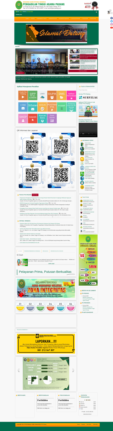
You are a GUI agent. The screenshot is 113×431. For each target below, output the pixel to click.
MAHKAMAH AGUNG (88, 200)
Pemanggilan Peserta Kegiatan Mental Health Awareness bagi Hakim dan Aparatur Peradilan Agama (40, 208)
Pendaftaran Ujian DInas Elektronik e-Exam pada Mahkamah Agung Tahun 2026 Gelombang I (39, 213)
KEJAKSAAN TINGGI (88, 208)
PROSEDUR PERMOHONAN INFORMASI (32, 251)
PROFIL (33, 18)
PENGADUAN (45, 251)
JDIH (84, 223)
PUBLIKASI (86, 18)
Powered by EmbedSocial (22, 329)
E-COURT (20, 251)
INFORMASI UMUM (42, 18)
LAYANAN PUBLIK (76, 18)
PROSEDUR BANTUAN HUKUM (57, 251)
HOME (27, 18)
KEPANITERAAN (53, 18)
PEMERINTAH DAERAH (88, 212)
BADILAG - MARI (87, 203)
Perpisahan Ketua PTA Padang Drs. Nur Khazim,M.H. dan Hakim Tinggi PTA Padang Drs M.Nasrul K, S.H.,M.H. (42, 66)
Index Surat (35, 194)
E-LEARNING (86, 219)
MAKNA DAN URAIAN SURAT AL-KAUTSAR (30, 233)
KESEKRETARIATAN (64, 18)
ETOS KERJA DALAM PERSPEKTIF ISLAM (29, 242)
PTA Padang (43, 424)
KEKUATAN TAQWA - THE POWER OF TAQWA (30, 239)
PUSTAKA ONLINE (87, 226)
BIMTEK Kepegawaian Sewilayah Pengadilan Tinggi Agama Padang (34, 203)
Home (78, 424)
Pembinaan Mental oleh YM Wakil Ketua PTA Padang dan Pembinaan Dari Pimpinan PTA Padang (40, 223)
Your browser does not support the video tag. (88, 130)
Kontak (83, 424)
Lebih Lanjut (51, 263)
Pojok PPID (94, 18)
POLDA (85, 215)
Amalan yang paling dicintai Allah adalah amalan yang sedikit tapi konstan (35, 228)
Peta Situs (89, 424)
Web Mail (95, 424)
